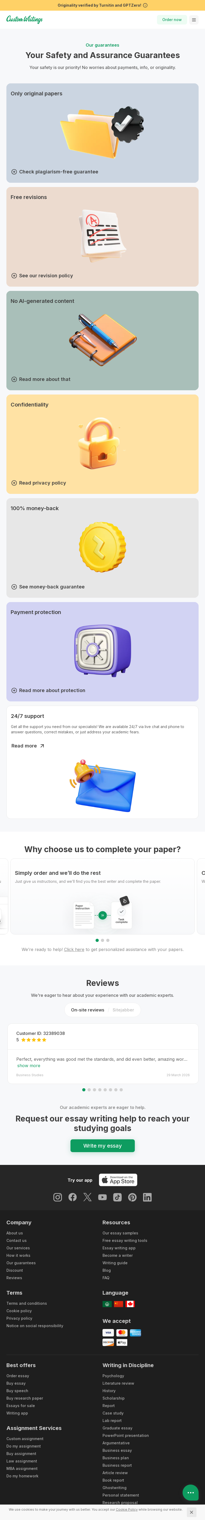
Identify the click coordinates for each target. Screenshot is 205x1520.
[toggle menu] (194, 20)
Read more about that (40, 379)
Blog (106, 1270)
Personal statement (120, 1495)
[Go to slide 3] (107, 940)
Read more (28, 746)
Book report (113, 1480)
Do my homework (22, 1476)
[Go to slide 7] (115, 1089)
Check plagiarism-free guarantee (54, 172)
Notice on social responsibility (34, 1325)
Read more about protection (48, 690)
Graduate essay (117, 1428)
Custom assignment (25, 1438)
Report (108, 1405)
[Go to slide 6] (110, 1089)
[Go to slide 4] (99, 1089)
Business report (117, 1465)
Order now (172, 19)
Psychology (113, 1375)
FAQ (105, 1277)
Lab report (112, 1420)
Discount (14, 1270)
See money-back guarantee (48, 587)
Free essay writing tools (124, 1240)
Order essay (17, 1375)
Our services (18, 1248)
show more (28, 1065)
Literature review (118, 1383)
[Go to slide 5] (105, 1089)
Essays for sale (20, 1405)
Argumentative (116, 1443)
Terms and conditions (26, 1303)
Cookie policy (19, 1310)
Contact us (16, 1240)
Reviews (14, 1277)
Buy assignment (21, 1453)
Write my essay (102, 1146)
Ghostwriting (114, 1487)
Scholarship (113, 1398)
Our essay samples (120, 1233)
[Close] (191, 1512)
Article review (115, 1472)
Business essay (117, 1450)
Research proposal (120, 1502)
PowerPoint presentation (125, 1435)
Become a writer (117, 1255)
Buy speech (17, 1390)
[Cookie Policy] (127, 1509)
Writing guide (115, 1263)
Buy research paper (24, 1398)
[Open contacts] (191, 1493)
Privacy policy (19, 1318)
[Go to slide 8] (121, 1089)
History (109, 1390)
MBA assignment (22, 1468)
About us (14, 1233)
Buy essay (16, 1383)
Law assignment (21, 1461)
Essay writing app (119, 1248)
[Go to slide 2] (102, 940)
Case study (113, 1413)
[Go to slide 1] (97, 940)
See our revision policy (42, 276)
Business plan (115, 1458)
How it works (18, 1255)
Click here (74, 949)
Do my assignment (23, 1446)
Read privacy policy (38, 483)
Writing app (17, 1413)
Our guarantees (21, 1263)
